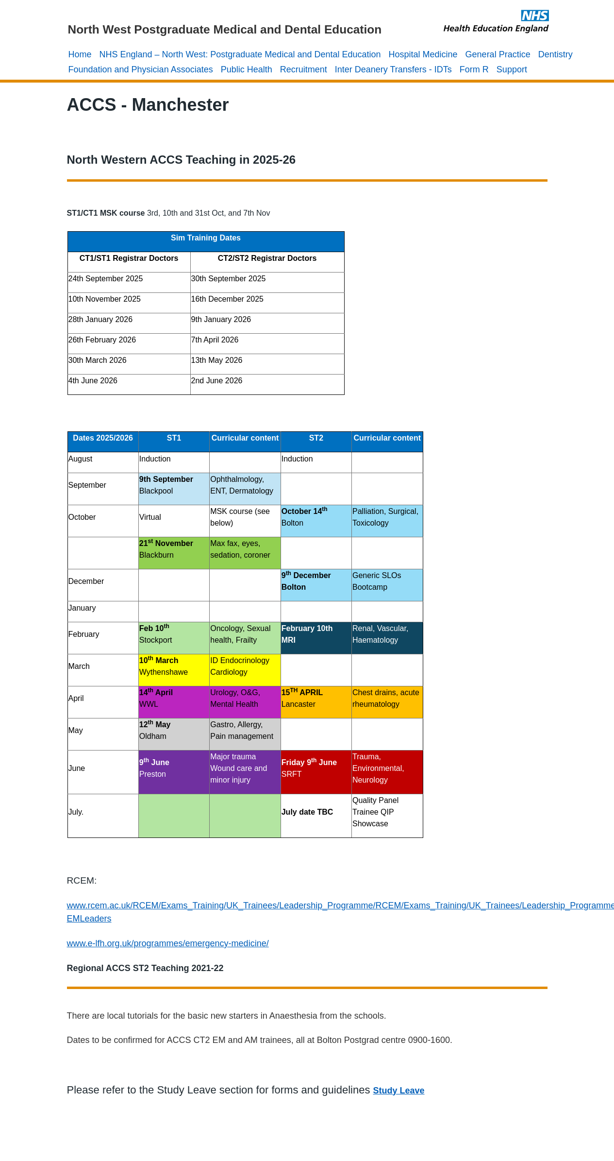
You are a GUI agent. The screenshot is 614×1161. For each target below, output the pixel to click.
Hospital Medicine (423, 54)
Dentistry (555, 54)
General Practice (498, 54)
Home (80, 54)
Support (512, 69)
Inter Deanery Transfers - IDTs (393, 69)
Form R (474, 69)
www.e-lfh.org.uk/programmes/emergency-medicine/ (168, 943)
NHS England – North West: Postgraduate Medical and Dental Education (240, 54)
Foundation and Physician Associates (140, 69)
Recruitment (303, 69)
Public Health (246, 69)
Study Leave (399, 1090)
